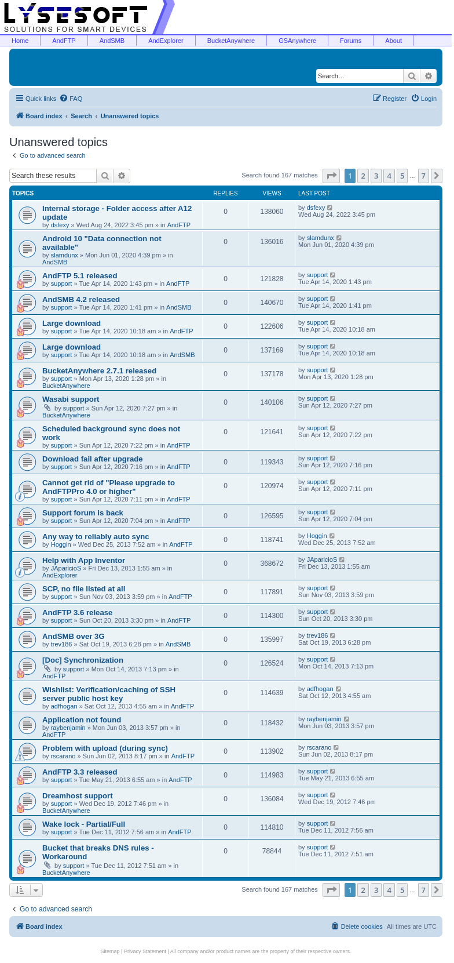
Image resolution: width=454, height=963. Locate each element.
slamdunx (64, 255)
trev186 (61, 644)
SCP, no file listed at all (83, 588)
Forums (350, 40)
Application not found (81, 719)
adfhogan (64, 706)
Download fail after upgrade (92, 459)
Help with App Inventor (83, 560)
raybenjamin (68, 727)
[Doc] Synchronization (82, 660)
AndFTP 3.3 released (80, 772)
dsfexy (60, 224)
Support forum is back (82, 512)
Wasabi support (70, 399)
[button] (331, 176)
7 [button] (424, 175)
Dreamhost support (77, 795)
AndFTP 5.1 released (80, 275)
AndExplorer (166, 40)
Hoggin (61, 544)
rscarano (63, 756)
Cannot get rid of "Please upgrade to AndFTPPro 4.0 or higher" (108, 487)
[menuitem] (70, 99)
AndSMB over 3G (73, 636)
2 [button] (363, 175)
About (393, 40)
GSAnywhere (297, 40)
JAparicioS (66, 568)
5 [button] (402, 175)
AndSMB (112, 40)
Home (20, 40)
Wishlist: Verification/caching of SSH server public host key (108, 694)
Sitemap (110, 951)
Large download (71, 323)
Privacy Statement (145, 951)
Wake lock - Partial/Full (83, 824)
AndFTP (63, 40)
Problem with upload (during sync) (105, 748)
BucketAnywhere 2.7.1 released (99, 370)
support (61, 283)
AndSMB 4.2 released (81, 299)
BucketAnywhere (231, 40)
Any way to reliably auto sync (95, 536)
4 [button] (389, 175)
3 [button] (376, 175)
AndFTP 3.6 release (77, 612)
